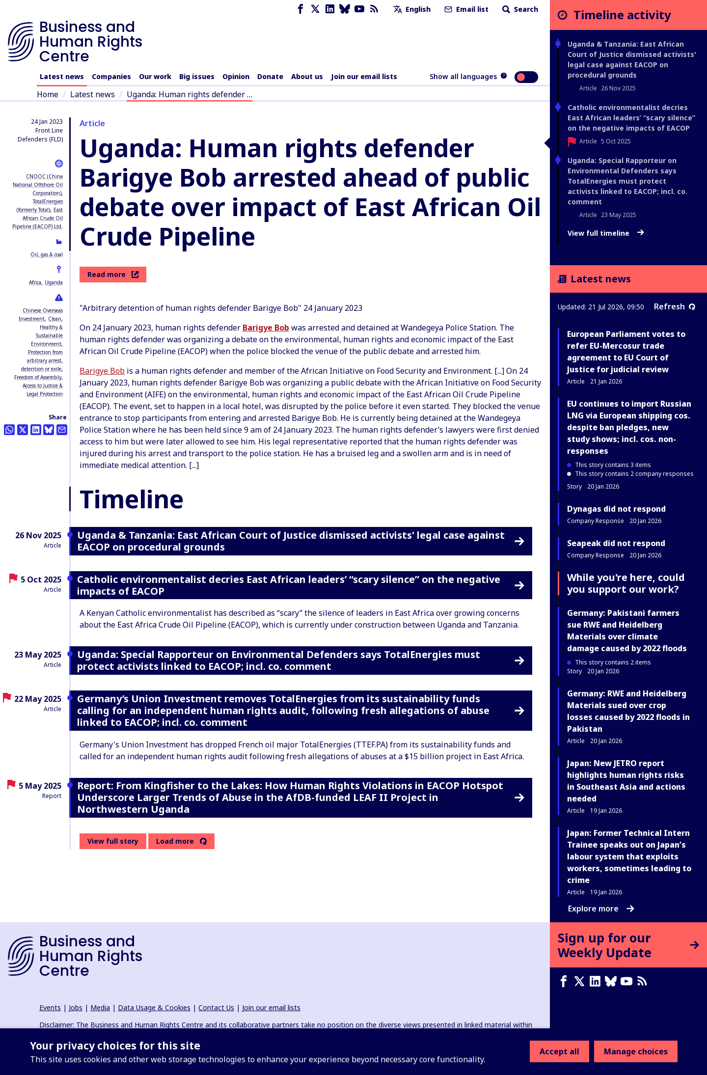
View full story (112, 841)
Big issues (197, 76)
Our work (155, 76)
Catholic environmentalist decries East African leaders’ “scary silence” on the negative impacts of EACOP (631, 118)
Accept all (559, 1051)
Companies (111, 76)
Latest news (62, 76)
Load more (175, 841)
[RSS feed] (374, 9)
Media (100, 1007)
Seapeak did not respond (616, 543)
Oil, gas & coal (46, 254)
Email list (465, 9)
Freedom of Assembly (37, 377)
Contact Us (216, 1007)
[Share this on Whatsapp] (9, 429)
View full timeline (606, 233)
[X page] (315, 9)
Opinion (235, 76)
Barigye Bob (102, 370)
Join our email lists (364, 76)
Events (50, 1007)
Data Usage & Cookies (154, 1007)
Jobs (75, 1007)
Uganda (54, 282)
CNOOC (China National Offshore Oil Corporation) (38, 184)
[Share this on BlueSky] (48, 429)
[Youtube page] (359, 9)
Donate (270, 76)
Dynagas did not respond (616, 508)
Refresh (674, 306)
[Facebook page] (300, 9)
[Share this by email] (61, 429)
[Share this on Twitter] (22, 429)
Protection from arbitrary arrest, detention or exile (42, 360)
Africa (35, 282)
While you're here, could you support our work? (626, 583)
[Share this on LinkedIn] (35, 429)
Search (519, 9)
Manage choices (636, 1051)
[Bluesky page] (345, 9)
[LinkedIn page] (330, 9)
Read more (112, 274)
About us (307, 76)
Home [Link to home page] (47, 94)
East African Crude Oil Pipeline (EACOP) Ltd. (37, 218)
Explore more (601, 908)
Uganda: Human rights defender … (189, 94)
